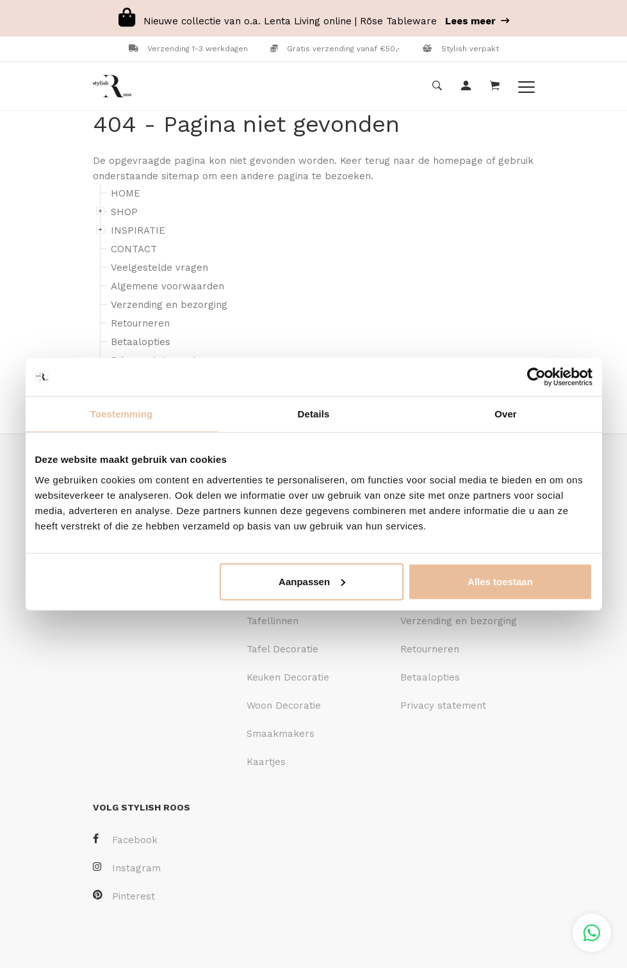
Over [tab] (505, 413)
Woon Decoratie (284, 705)
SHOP (124, 212)
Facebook (125, 840)
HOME (125, 193)
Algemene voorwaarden (167, 286)
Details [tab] (314, 413)
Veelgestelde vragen (159, 267)
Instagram (127, 868)
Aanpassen (312, 581)
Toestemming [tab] (121, 413)
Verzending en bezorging (169, 305)
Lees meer (477, 21)
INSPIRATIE (138, 230)
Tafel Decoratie (282, 649)
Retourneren (140, 323)
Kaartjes (266, 762)
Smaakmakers (280, 733)
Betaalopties (140, 342)
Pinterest (124, 896)
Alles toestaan (500, 581)
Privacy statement (443, 705)
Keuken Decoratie (288, 677)
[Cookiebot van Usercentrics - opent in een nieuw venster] (536, 377)
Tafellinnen (272, 621)
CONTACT (134, 249)
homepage (458, 160)
